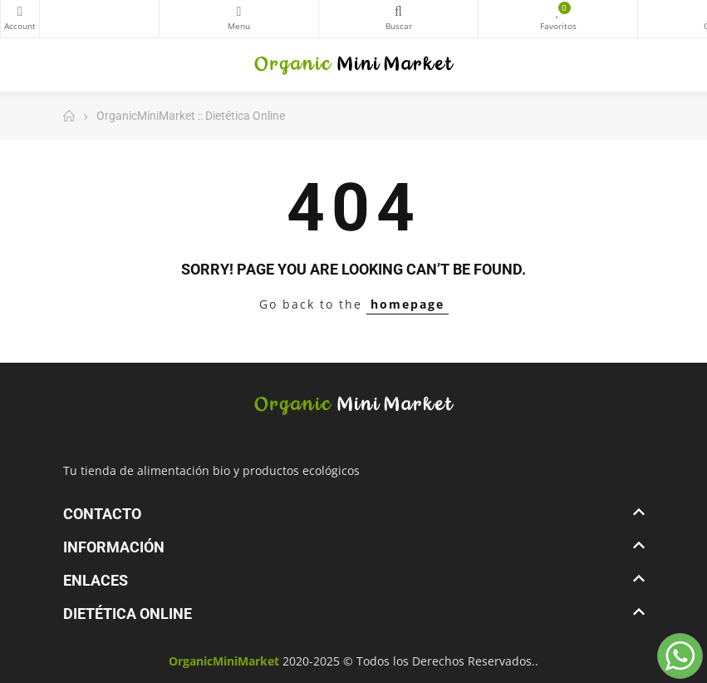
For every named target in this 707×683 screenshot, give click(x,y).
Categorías (239, 11)
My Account (20, 11)
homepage (407, 304)
